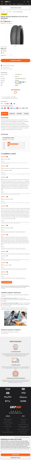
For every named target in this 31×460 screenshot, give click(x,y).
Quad (14, 4)
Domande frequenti (8, 426)
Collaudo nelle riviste (8, 419)
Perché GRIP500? (7, 421)
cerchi (6, 4)
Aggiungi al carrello (15, 60)
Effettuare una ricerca (15, 7)
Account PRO (8, 424)
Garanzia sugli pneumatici (7, 432)
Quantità (3, 55)
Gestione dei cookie (23, 431)
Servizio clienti (23, 419)
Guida (8, 430)
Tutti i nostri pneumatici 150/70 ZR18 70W (9, 98)
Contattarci (23, 421)
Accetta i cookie (15, 454)
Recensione (12, 113)
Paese (7, 428)
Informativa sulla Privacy (23, 424)
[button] (15, 194)
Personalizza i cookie (15, 457)
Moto (10, 4)
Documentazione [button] (4, 333)
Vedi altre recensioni (6, 282)
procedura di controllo (5, 287)
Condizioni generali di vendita (23, 429)
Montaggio (19, 113)
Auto (2, 4)
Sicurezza (26, 113)
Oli (25, 4)
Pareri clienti (23, 422)
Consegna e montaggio (8, 422)
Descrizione (4, 113)
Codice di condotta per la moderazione (23, 427)
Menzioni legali (23, 433)
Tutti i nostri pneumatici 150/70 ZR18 (8, 97)
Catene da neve (20, 4)
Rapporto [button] (2, 161)
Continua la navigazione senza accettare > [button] (22, 437)
